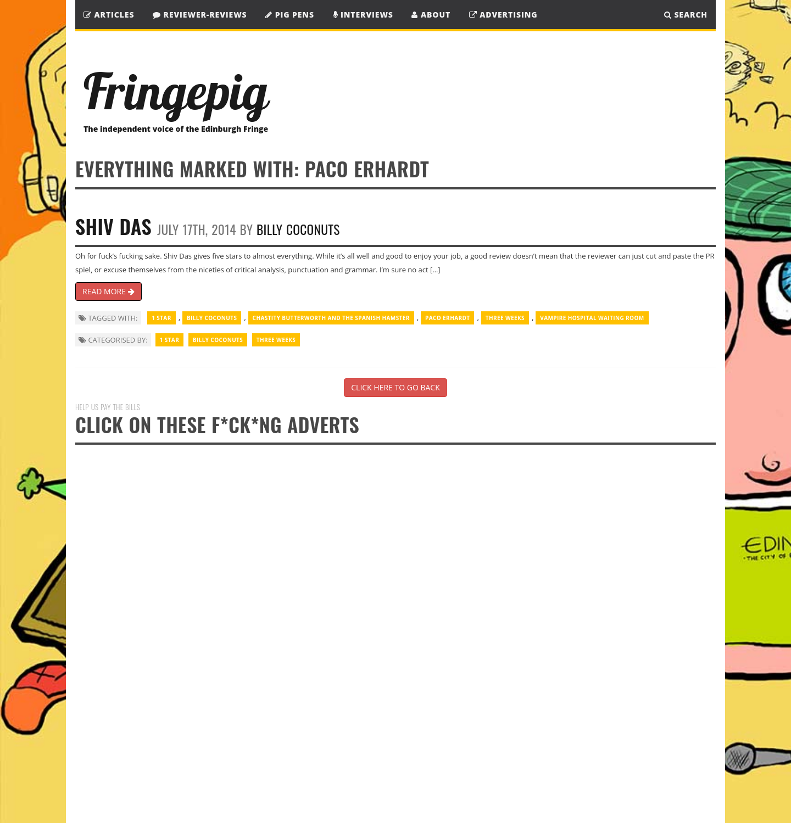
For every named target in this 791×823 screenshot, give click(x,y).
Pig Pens (289, 14)
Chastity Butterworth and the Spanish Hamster (331, 318)
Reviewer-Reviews (200, 14)
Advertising (503, 14)
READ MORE (108, 291)
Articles (108, 14)
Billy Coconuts (298, 229)
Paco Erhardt (447, 318)
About (430, 14)
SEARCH (686, 14)
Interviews (363, 14)
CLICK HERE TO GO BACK (395, 387)
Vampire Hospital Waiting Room (592, 318)
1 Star (161, 318)
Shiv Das (113, 225)
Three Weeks (505, 318)
